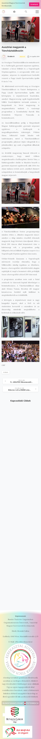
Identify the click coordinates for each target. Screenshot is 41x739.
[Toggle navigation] (37, 12)
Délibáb (5, 372)
